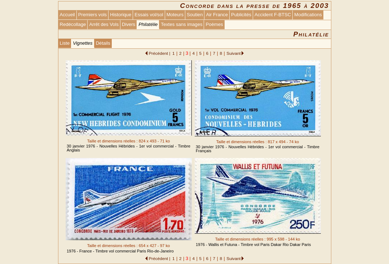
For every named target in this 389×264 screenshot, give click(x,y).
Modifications (308, 14)
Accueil (67, 14)
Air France (216, 14)
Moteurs (175, 14)
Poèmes (214, 24)
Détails (103, 43)
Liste (65, 43)
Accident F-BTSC (273, 14)
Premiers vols (92, 14)
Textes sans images (181, 24)
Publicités (241, 14)
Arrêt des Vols (104, 24)
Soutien (195, 14)
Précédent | (159, 53)
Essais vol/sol (148, 14)
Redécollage (73, 24)
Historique (120, 14)
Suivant (233, 53)
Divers (128, 24)
